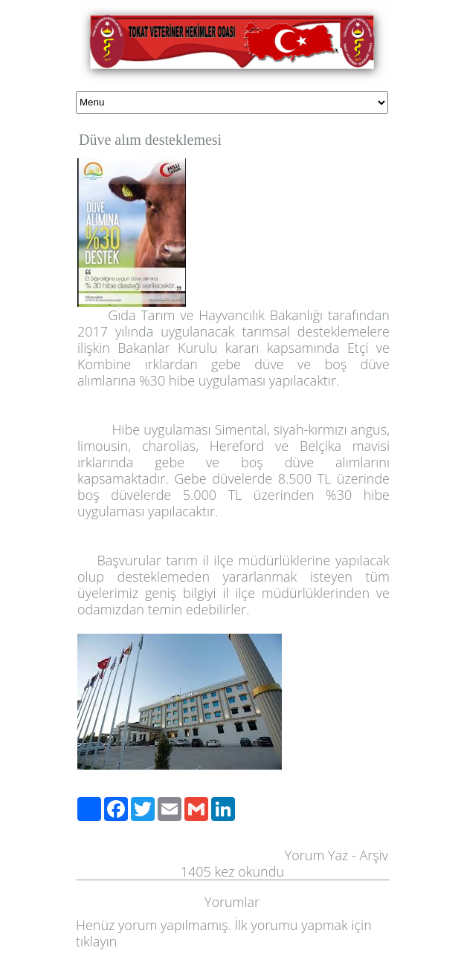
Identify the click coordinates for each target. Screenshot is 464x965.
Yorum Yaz (317, 855)
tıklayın (96, 941)
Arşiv (373, 855)
